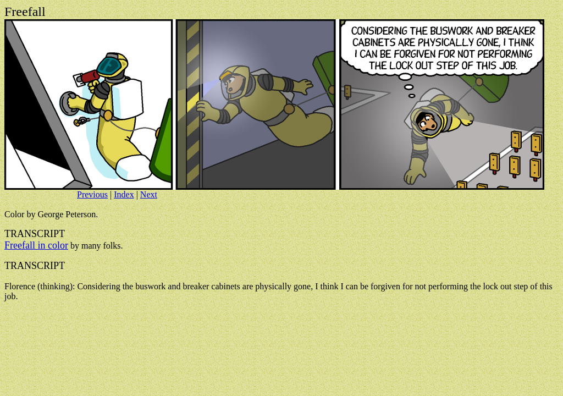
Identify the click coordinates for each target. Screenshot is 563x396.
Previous (92, 194)
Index (124, 194)
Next (148, 194)
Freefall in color (36, 245)
